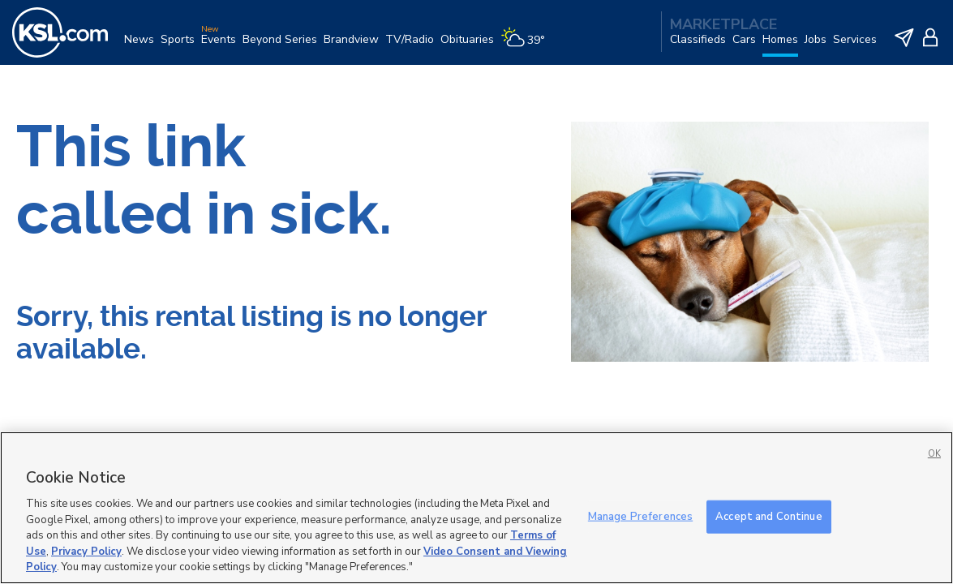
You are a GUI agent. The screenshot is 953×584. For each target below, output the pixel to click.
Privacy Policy (86, 551)
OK (934, 454)
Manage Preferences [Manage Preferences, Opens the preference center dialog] (640, 516)
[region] (476, 508)
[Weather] (526, 46)
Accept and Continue (768, 516)
